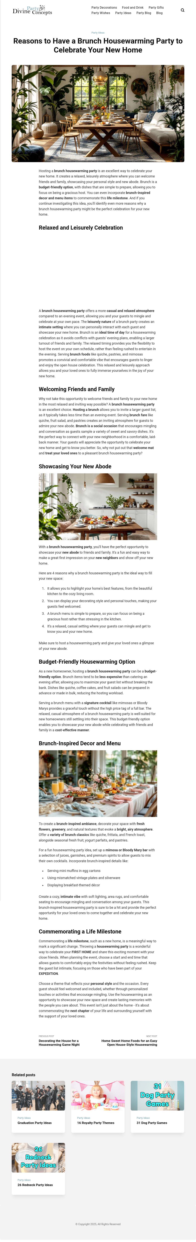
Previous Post (68, 1041)
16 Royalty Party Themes (96, 1124)
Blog (159, 13)
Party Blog (143, 13)
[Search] (182, 10)
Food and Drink (133, 7)
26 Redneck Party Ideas (36, 1187)
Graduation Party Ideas (35, 1124)
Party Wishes (100, 13)
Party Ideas (123, 13)
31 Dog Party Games (152, 1124)
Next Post (127, 1041)
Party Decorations (104, 7)
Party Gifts (156, 7)
